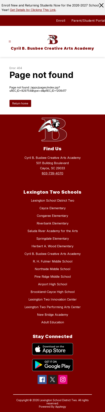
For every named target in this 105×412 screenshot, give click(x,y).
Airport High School (52, 284)
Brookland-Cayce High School (53, 292)
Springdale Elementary (52, 238)
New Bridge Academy (52, 315)
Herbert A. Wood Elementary (52, 246)
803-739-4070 (52, 173)
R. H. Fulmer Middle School (52, 261)
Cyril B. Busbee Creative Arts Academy (52, 254)
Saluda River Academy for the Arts (52, 231)
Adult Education (52, 322)
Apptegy (60, 406)
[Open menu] (10, 41)
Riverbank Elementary (53, 223)
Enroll (60, 20)
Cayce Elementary (52, 208)
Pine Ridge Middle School (52, 276)
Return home (20, 103)
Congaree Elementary (52, 216)
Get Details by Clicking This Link (33, 10)
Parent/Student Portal (88, 20)
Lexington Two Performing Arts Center (52, 307)
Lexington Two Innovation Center (52, 299)
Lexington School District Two (52, 200)
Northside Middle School (52, 269)
